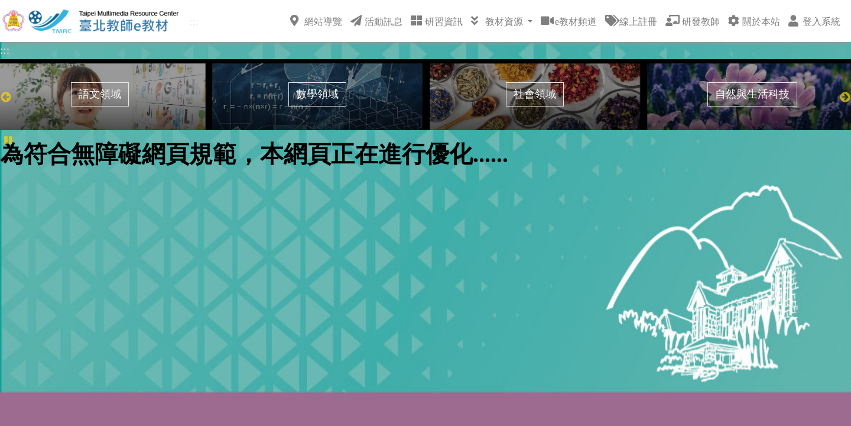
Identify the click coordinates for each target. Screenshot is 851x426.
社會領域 (535, 94)
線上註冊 (631, 21)
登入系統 (814, 21)
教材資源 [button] (498, 21)
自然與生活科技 (752, 94)
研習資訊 (437, 21)
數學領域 (317, 94)
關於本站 (754, 21)
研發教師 (692, 21)
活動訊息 (376, 21)
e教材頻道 (569, 21)
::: (194, 21)
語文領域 (100, 94)
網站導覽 (316, 21)
